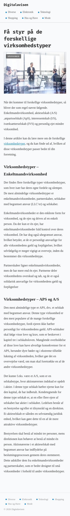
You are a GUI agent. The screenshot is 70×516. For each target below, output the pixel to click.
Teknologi (45, 12)
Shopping (13, 17)
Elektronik (28, 12)
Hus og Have (31, 17)
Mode (48, 17)
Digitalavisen (16, 5)
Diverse (12, 12)
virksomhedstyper (14, 143)
